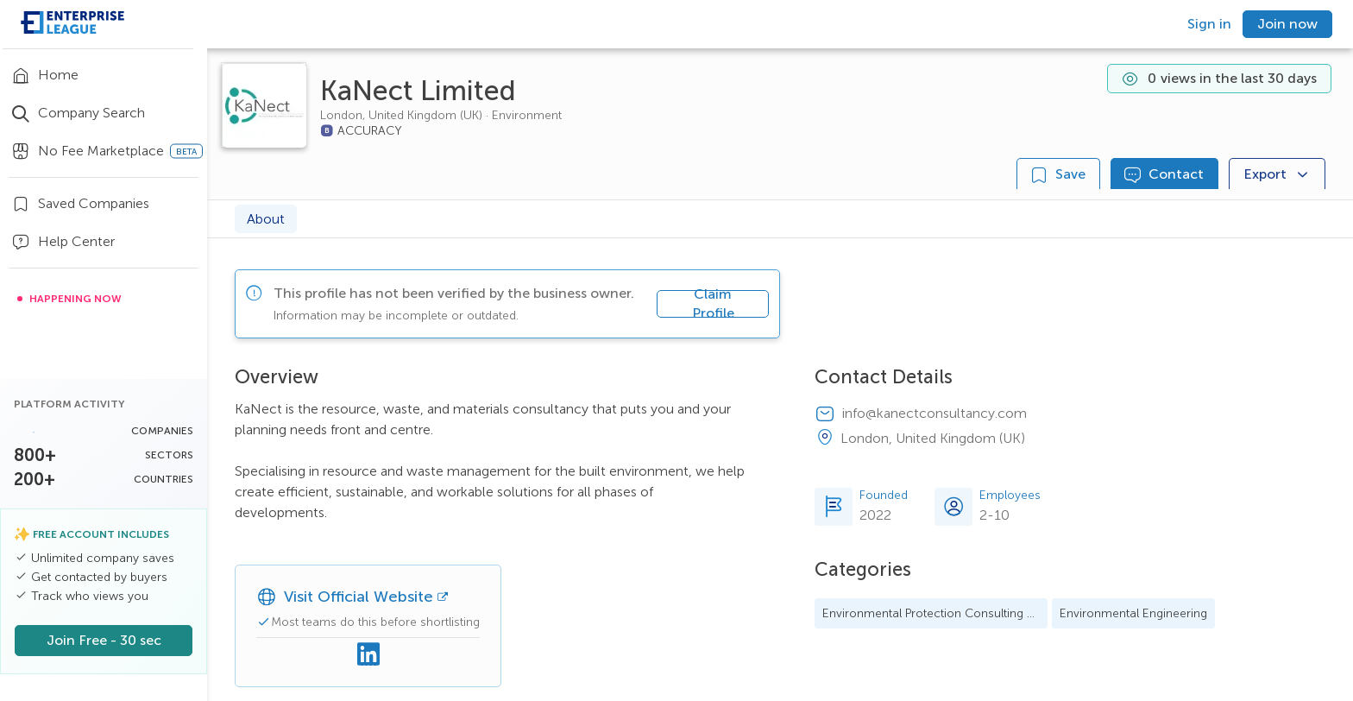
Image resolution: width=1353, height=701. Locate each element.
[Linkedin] (368, 655)
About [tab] (266, 219)
